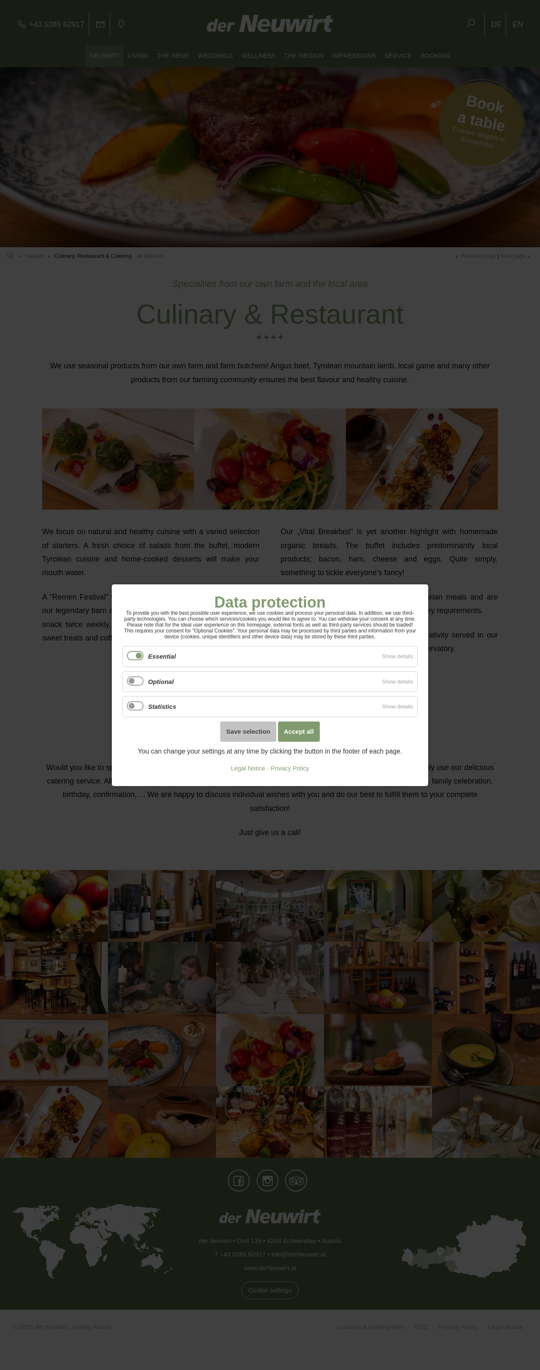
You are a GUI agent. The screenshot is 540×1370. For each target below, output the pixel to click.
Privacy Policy (290, 768)
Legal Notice (248, 768)
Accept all (299, 731)
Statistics (162, 706)
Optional (161, 681)
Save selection (248, 731)
